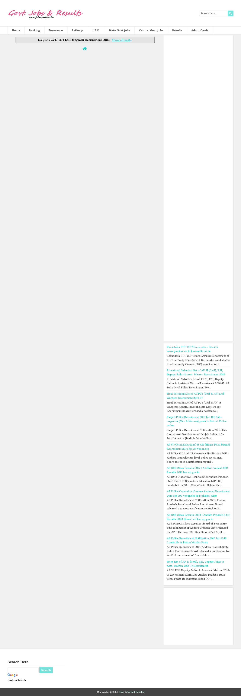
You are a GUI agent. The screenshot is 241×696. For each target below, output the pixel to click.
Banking (34, 30)
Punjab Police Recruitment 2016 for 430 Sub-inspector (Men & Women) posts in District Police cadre (197, 421)
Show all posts (121, 40)
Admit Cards (199, 30)
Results (177, 30)
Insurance (56, 30)
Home (16, 30)
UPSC (96, 30)
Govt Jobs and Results (131, 692)
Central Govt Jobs (151, 30)
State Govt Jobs (119, 30)
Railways (78, 30)
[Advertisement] (198, 186)
